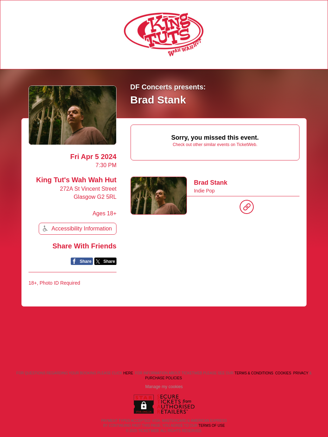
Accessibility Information (76, 228)
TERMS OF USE (211, 426)
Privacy (300, 373)
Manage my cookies (164, 386)
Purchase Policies (163, 378)
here (128, 373)
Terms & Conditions (253, 373)
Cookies (283, 373)
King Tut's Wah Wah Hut (76, 180)
